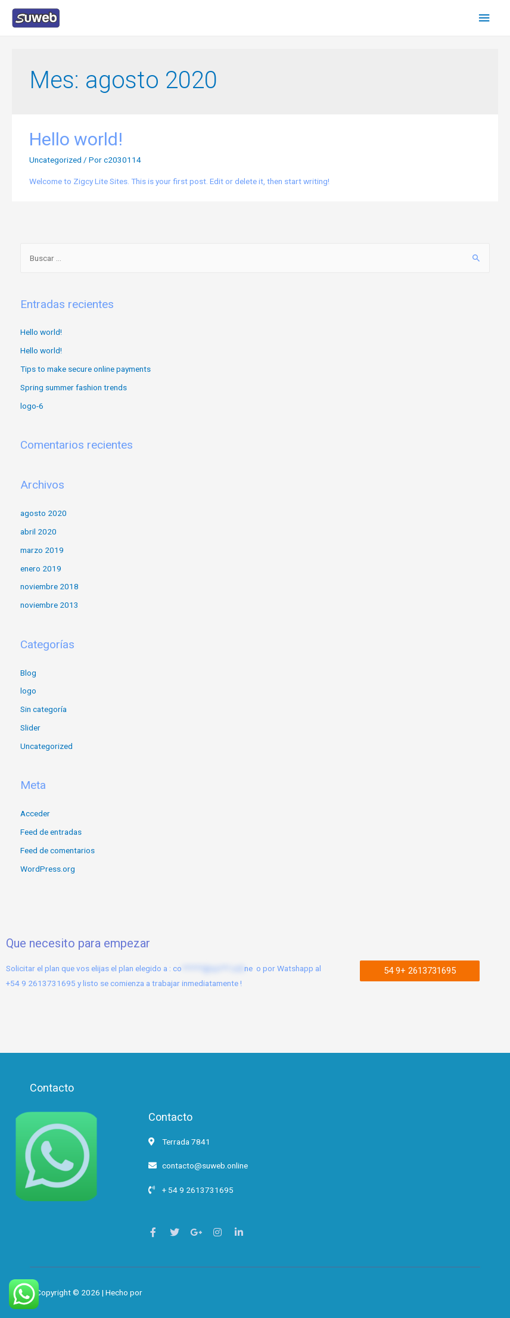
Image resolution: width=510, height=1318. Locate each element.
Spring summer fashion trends (73, 387)
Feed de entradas (51, 832)
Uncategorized (55, 159)
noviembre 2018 (49, 586)
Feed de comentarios (57, 850)
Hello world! (76, 139)
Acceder (35, 813)
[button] (420, 970)
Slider (30, 727)
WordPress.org (47, 869)
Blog (28, 672)
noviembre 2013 (49, 605)
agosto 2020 (43, 513)
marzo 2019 (42, 550)
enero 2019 (40, 568)
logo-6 (31, 406)
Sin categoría (43, 709)
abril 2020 (38, 531)
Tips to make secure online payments (85, 369)
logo (28, 690)
